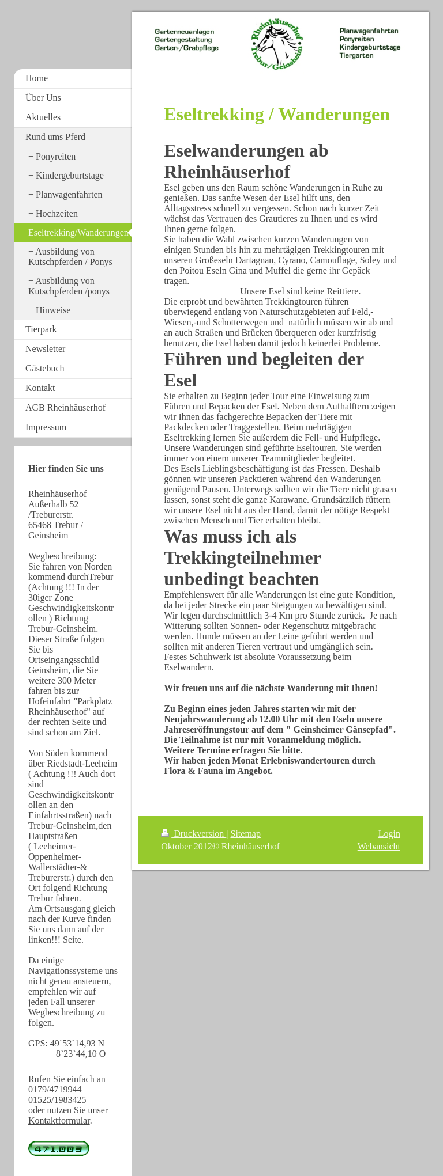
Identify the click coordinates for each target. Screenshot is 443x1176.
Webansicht (379, 846)
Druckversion (193, 834)
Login (389, 834)
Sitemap (246, 834)
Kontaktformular (59, 1120)
